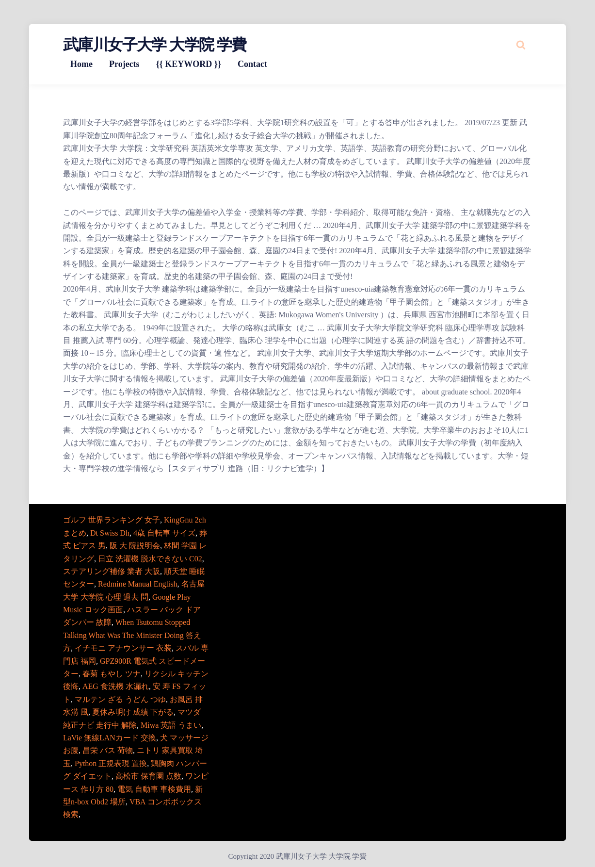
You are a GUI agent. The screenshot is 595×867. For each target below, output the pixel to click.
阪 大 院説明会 (135, 545)
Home (81, 64)
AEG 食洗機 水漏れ (115, 686)
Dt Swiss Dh (109, 533)
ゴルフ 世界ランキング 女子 (111, 520)
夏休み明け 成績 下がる (133, 712)
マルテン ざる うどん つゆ (120, 699)
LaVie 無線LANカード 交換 (109, 738)
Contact (252, 64)
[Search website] (521, 44)
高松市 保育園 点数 (148, 776)
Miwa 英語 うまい (171, 725)
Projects (124, 64)
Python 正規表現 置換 (111, 763)
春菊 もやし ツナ (111, 674)
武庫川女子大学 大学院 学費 (154, 44)
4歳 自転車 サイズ (164, 533)
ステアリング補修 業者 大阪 (111, 571)
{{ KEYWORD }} (188, 64)
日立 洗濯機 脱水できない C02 (150, 559)
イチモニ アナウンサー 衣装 (123, 648)
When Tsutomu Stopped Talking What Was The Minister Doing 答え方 (132, 635)
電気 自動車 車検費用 (154, 789)
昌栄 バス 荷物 (107, 750)
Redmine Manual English (137, 584)
